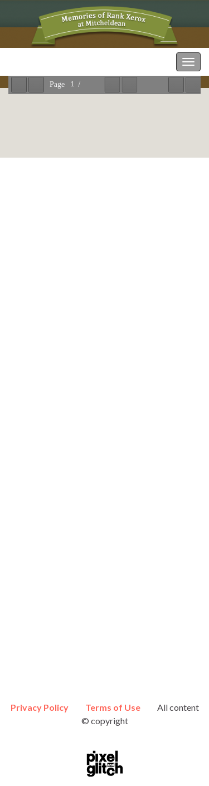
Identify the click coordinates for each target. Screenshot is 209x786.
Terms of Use (112, 707)
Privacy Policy (40, 707)
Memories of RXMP (46, 61)
